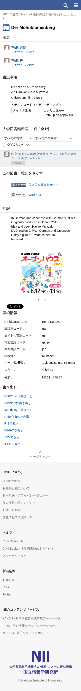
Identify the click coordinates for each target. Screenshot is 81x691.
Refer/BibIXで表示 (16, 416)
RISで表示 (11, 423)
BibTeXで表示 (13, 430)
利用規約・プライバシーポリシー (25, 495)
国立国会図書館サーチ (44, 185)
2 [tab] (47, 299)
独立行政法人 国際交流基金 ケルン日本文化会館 (43, 154)
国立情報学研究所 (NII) (18, 517)
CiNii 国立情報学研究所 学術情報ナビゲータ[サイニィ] (19, 5)
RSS (6, 587)
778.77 (57, 377)
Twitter (7, 594)
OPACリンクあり (17, 145)
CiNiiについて (12, 481)
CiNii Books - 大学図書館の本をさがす (28, 548)
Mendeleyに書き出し (18, 410)
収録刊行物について (16, 488)
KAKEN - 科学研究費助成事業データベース (32, 618)
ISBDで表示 (12, 444)
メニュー (76, 5)
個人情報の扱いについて (19, 502)
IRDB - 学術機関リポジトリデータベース (30, 625)
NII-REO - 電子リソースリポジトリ (26, 633)
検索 (65, 5)
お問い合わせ (12, 510)
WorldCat (35, 194)
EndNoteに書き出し (17, 403)
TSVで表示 (11, 437)
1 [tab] (40, 299)
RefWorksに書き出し (18, 396)
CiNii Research (13, 541)
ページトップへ (40, 456)
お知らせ (9, 580)
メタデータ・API (14, 555)
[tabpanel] (42, 273)
